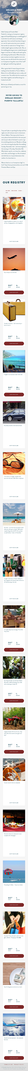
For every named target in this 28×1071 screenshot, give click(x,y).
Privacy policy (19, 1064)
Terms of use (8, 1064)
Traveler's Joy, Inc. (7, 1067)
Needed (18, 287)
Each (9, 287)
